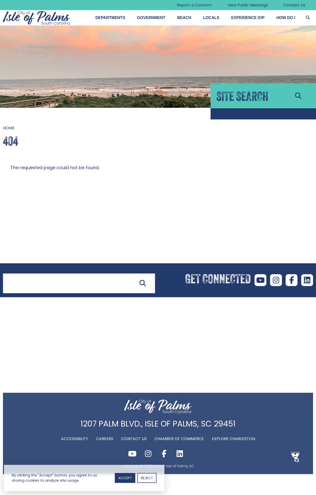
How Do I (285, 18)
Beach (184, 18)
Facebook (291, 280)
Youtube (260, 280)
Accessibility (74, 438)
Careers (104, 438)
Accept (125, 478)
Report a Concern (194, 5)
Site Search (13, 270)
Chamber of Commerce (179, 438)
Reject (147, 478)
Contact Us (294, 5)
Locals (211, 18)
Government (151, 18)
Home (9, 128)
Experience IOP (247, 18)
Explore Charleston (233, 438)
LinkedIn (307, 280)
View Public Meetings (247, 5)
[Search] (308, 17)
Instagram (276, 280)
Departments (110, 18)
